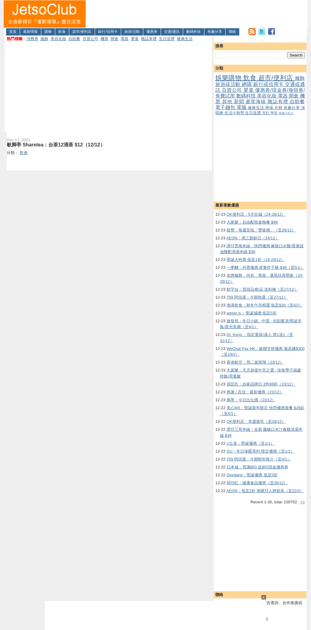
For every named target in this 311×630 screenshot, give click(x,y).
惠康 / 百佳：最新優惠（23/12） (255, 392)
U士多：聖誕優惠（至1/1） (250, 443)
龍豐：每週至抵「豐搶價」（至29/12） (261, 230)
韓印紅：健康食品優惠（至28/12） (257, 483)
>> (302, 502)
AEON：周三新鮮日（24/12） (252, 238)
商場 (269, 107)
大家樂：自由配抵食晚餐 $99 (252, 222)
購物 (48, 31)
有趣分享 (214, 31)
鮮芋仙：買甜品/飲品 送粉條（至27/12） (262, 289)
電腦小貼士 (286, 113)
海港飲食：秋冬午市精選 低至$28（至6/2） (265, 305)
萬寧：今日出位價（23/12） (251, 400)
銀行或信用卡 (269, 84)
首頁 (12, 31)
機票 (104, 38)
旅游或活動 (228, 84)
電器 (124, 38)
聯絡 (232, 31)
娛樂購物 (229, 77)
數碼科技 (193, 31)
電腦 (242, 107)
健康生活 (185, 38)
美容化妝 (58, 38)
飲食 (62, 31)
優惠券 (151, 31)
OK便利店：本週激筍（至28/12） (256, 421)
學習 (274, 113)
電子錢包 (226, 107)
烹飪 (266, 113)
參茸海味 (257, 101)
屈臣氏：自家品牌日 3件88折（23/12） (261, 384)
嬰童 (135, 38)
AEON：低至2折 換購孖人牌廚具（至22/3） (265, 490)
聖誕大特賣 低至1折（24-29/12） (256, 259)
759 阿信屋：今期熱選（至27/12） (257, 297)
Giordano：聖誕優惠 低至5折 (252, 475)
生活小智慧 (234, 113)
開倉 (114, 38)
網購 (247, 84)
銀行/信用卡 (107, 31)
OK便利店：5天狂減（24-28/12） (256, 214)
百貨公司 (90, 38)
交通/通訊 (171, 31)
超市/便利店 (81, 31)
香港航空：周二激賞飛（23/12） (255, 362)
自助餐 (74, 38)
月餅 (278, 107)
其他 (228, 101)
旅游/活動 (132, 31)
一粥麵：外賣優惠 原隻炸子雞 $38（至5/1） (265, 267)
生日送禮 (167, 38)
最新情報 (30, 31)
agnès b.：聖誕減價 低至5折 (252, 313)
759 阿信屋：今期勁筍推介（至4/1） (259, 459)
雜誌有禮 (149, 38)
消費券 (32, 38)
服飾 (44, 38)
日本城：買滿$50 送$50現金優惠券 (257, 467)
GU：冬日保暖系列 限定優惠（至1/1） (260, 451)
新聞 (240, 101)
